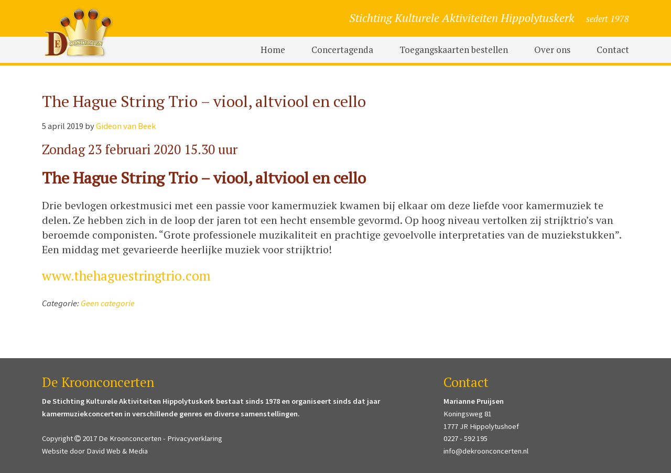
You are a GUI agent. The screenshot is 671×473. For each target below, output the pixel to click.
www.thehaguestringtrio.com (126, 275)
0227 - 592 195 (465, 438)
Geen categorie (108, 303)
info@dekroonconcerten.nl (485, 451)
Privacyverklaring (194, 438)
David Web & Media (117, 451)
